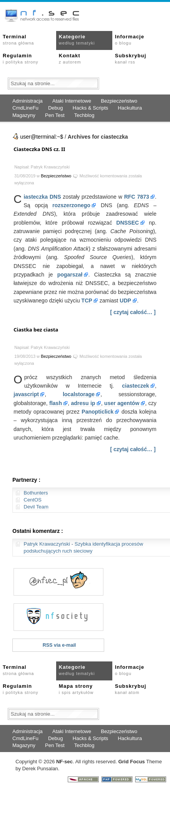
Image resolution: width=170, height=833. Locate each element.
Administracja (27, 101)
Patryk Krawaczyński (47, 544)
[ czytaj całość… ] (133, 312)
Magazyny (23, 115)
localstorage (78, 394)
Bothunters (36, 493)
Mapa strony (76, 689)
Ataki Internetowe (71, 101)
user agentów (121, 403)
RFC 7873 (136, 197)
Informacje (129, 39)
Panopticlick (97, 412)
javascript (26, 394)
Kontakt (70, 58)
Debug (55, 108)
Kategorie (77, 39)
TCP (86, 300)
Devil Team (36, 507)
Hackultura (130, 108)
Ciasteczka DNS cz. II (39, 149)
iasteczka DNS (42, 197)
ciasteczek (135, 386)
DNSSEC (127, 223)
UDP (125, 300)
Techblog (84, 115)
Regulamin (20, 58)
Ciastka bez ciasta (36, 329)
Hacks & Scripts (90, 108)
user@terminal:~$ (41, 137)
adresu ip (83, 403)
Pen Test (54, 115)
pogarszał (69, 274)
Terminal (18, 39)
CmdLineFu (25, 108)
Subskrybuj (130, 58)
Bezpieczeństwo (119, 101)
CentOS (32, 500)
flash (55, 403)
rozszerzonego (71, 205)
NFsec (64, 761)
